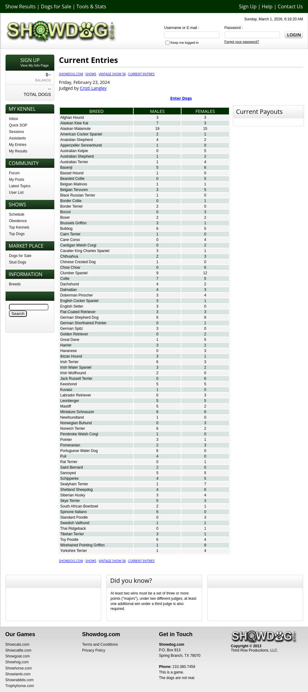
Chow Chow (70, 267)
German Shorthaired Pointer (83, 323)
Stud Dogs (17, 262)
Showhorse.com (18, 668)
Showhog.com (17, 662)
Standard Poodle (74, 517)
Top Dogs (17, 234)
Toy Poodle (69, 539)
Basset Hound (71, 173)
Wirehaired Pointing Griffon (82, 545)
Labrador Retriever (75, 395)
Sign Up (247, 6)
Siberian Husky (72, 495)
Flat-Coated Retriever (78, 312)
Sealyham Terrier (74, 484)
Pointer (66, 439)
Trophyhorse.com (19, 686)
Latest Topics (20, 186)
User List (16, 192)
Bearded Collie (72, 178)
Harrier (66, 345)
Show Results (20, 6)
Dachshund (69, 284)
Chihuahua (69, 256)
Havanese (68, 351)
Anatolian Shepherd (76, 140)
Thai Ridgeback (73, 528)
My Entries (18, 145)
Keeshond (68, 384)
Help (267, 6)
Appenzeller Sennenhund (81, 145)
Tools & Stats (91, 6)
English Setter (71, 306)
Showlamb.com (18, 674)
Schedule (16, 214)
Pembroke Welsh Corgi (79, 434)
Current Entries (141, 74)
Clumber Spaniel (74, 273)
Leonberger (69, 401)
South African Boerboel (79, 506)
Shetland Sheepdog (76, 489)
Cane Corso (70, 240)
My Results (18, 151)
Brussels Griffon (73, 223)
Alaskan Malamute (75, 128)
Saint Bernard (71, 467)
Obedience (18, 221)
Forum (14, 173)
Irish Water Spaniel (75, 367)
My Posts (16, 179)
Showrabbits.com (19, 680)
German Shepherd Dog (79, 317)
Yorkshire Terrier (73, 551)
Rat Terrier (68, 462)
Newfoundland (72, 417)
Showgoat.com (17, 656)
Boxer (65, 217)
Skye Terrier (70, 501)
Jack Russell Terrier (76, 378)
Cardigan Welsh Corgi (78, 245)
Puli (63, 456)
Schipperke (69, 478)
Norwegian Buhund (76, 423)
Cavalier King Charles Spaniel (84, 251)
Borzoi (65, 212)
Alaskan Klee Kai (74, 123)
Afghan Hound (72, 117)
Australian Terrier (74, 162)
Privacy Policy (93, 650)
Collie (64, 278)
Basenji (66, 167)
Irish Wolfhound (73, 373)
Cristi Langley (93, 88)
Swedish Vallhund (74, 523)
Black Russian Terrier (77, 195)
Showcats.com (17, 644)
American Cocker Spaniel (81, 134)
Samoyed (68, 473)
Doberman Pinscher (76, 295)
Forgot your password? (241, 42)
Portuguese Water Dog (79, 451)
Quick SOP (18, 125)
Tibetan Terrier (72, 534)
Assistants (17, 138)
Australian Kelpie (74, 151)
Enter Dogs (181, 98)
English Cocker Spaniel (79, 301)
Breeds (15, 284)
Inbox (13, 119)
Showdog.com (71, 74)
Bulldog (66, 228)
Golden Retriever (74, 334)
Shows (90, 74)
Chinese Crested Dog (78, 262)
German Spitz (71, 328)
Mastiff (65, 406)
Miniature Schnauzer (77, 412)
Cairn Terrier (70, 234)
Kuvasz (66, 389)
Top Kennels (19, 227)
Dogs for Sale (56, 6)
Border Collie (70, 201)
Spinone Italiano (73, 512)
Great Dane (69, 340)
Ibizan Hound (71, 356)
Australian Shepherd (77, 156)
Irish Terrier (69, 362)
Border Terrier (71, 206)
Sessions (16, 132)
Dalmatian (68, 290)
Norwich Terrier (72, 428)
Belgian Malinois (73, 184)
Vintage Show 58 (112, 74)
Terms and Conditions (100, 644)
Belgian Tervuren (74, 190)
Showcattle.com (18, 650)
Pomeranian (70, 445)
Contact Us (290, 6)
